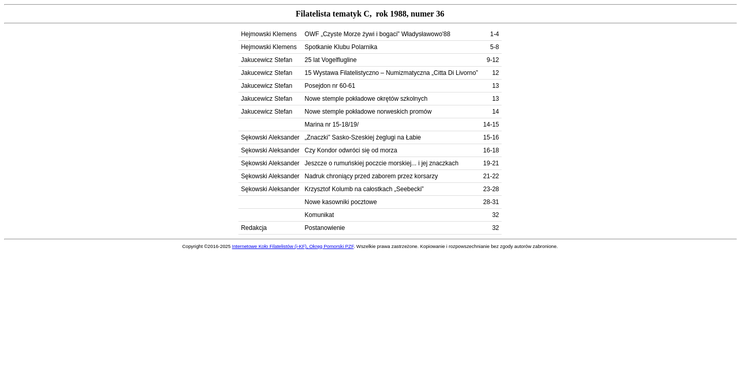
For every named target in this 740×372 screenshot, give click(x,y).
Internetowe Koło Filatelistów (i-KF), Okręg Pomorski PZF (293, 246)
